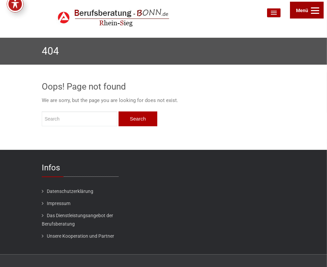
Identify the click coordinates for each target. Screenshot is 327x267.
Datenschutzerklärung (70, 191)
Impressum (58, 203)
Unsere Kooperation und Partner (80, 236)
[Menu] (307, 10)
